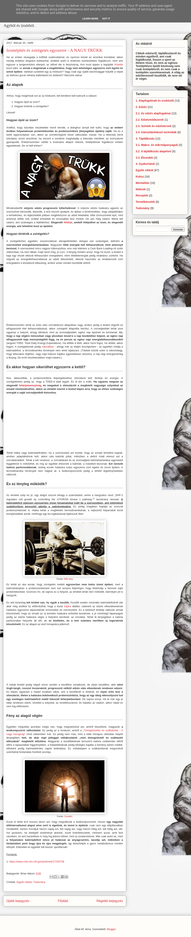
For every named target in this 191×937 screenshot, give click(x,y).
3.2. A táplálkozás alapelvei (153, 151)
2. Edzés (141, 107)
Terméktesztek (145, 201)
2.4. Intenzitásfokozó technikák (156, 132)
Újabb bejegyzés (17, 901)
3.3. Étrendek (144, 157)
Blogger (111, 929)
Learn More (90, 18)
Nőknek (141, 189)
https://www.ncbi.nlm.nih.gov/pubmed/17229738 (36, 861)
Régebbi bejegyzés (109, 901)
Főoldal (63, 901)
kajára (67, 606)
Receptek (142, 195)
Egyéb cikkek (24, 882)
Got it (106, 18)
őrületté (118, 64)
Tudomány (39, 882)
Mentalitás (142, 182)
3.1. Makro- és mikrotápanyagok (157, 145)
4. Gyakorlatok (145, 163)
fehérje (68, 222)
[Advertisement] (67, 31)
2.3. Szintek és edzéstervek (154, 126)
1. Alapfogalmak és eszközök (155, 100)
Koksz (140, 176)
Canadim (68, 816)
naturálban (48, 346)
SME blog (68, 579)
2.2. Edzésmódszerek (150, 119)
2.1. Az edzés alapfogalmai (153, 113)
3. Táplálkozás (145, 138)
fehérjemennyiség (30, 385)
